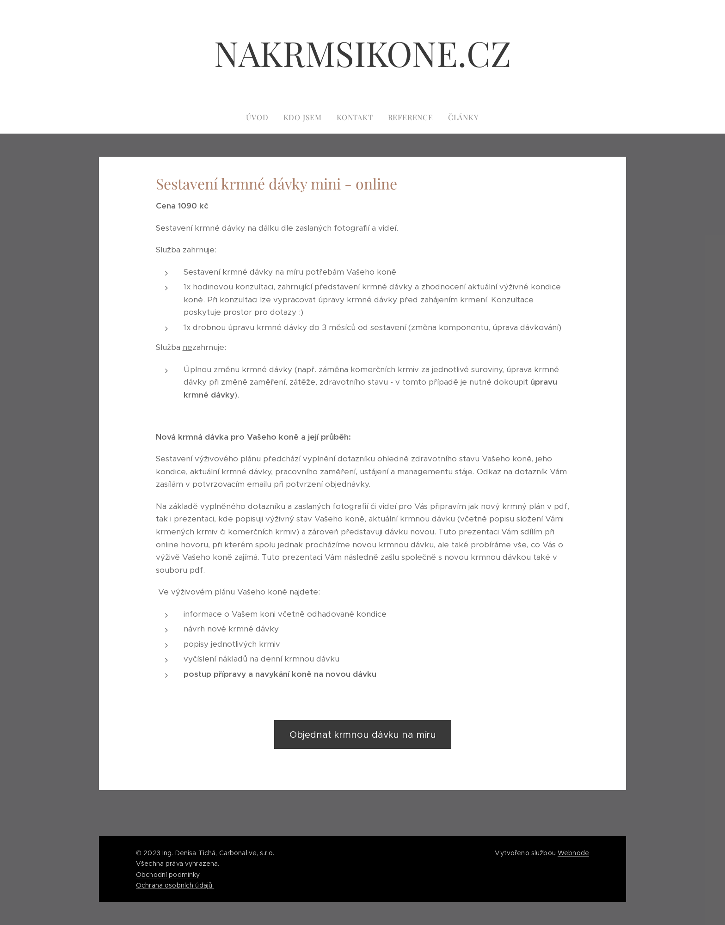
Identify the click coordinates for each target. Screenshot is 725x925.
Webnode (573, 853)
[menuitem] (261, 117)
